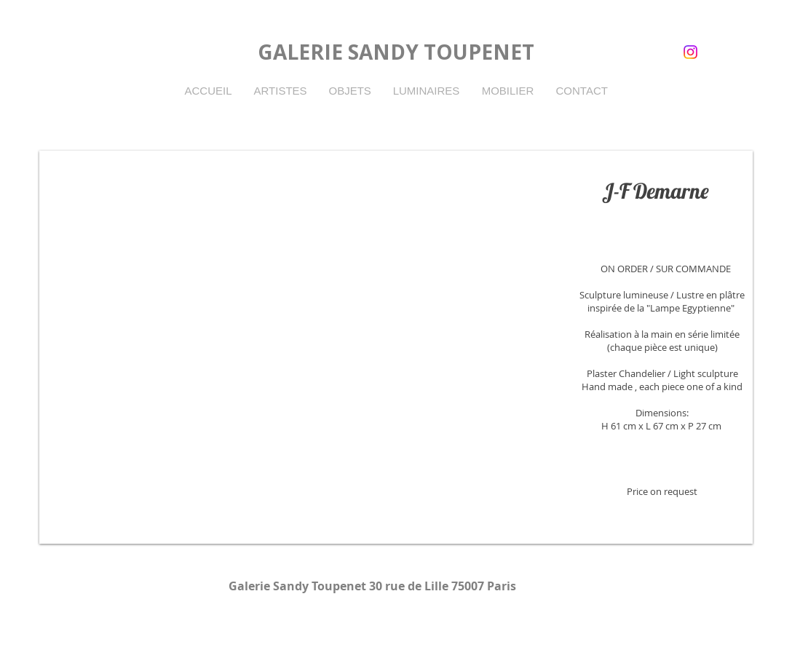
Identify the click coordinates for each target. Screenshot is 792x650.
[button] (396, 347)
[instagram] (690, 52)
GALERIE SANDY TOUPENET (396, 52)
